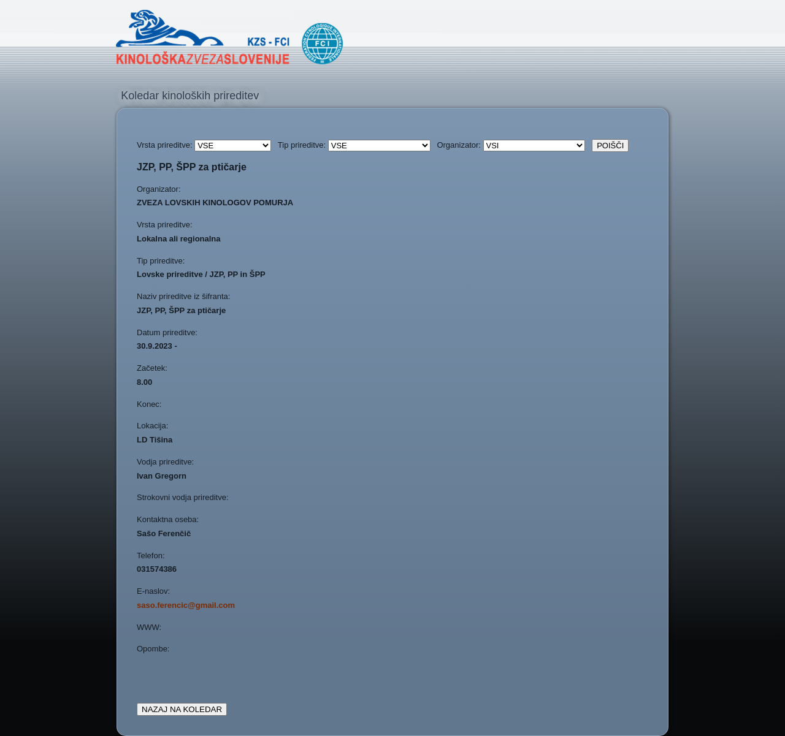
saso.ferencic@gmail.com (186, 605)
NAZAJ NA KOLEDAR (182, 709)
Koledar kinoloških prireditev (190, 95)
